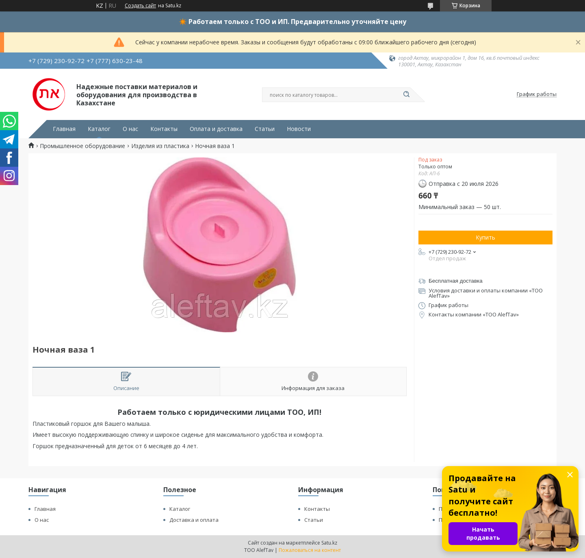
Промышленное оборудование (82, 146)
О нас (130, 129)
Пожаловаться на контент (310, 550)
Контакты (164, 129)
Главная (64, 129)
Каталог (99, 129)
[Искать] (406, 94)
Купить (485, 237)
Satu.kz (329, 542)
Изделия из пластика (160, 146)
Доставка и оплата (194, 519)
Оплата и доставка (216, 129)
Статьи (265, 129)
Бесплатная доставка (456, 281)
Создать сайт (140, 6)
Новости (299, 129)
